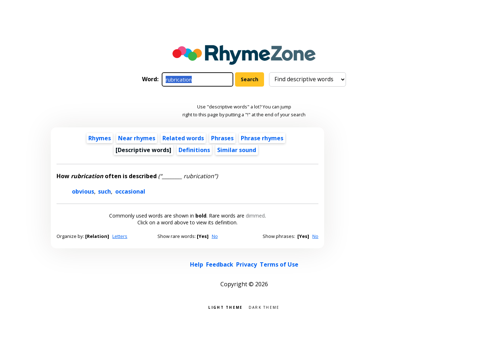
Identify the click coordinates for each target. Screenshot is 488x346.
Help (196, 264)
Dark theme (264, 306)
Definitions (194, 150)
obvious (83, 191)
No (215, 236)
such (104, 191)
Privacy (246, 264)
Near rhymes (136, 138)
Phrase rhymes (262, 138)
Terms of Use (279, 264)
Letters (119, 236)
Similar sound (236, 150)
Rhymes (99, 138)
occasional (130, 191)
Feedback (219, 264)
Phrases (222, 138)
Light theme (225, 306)
